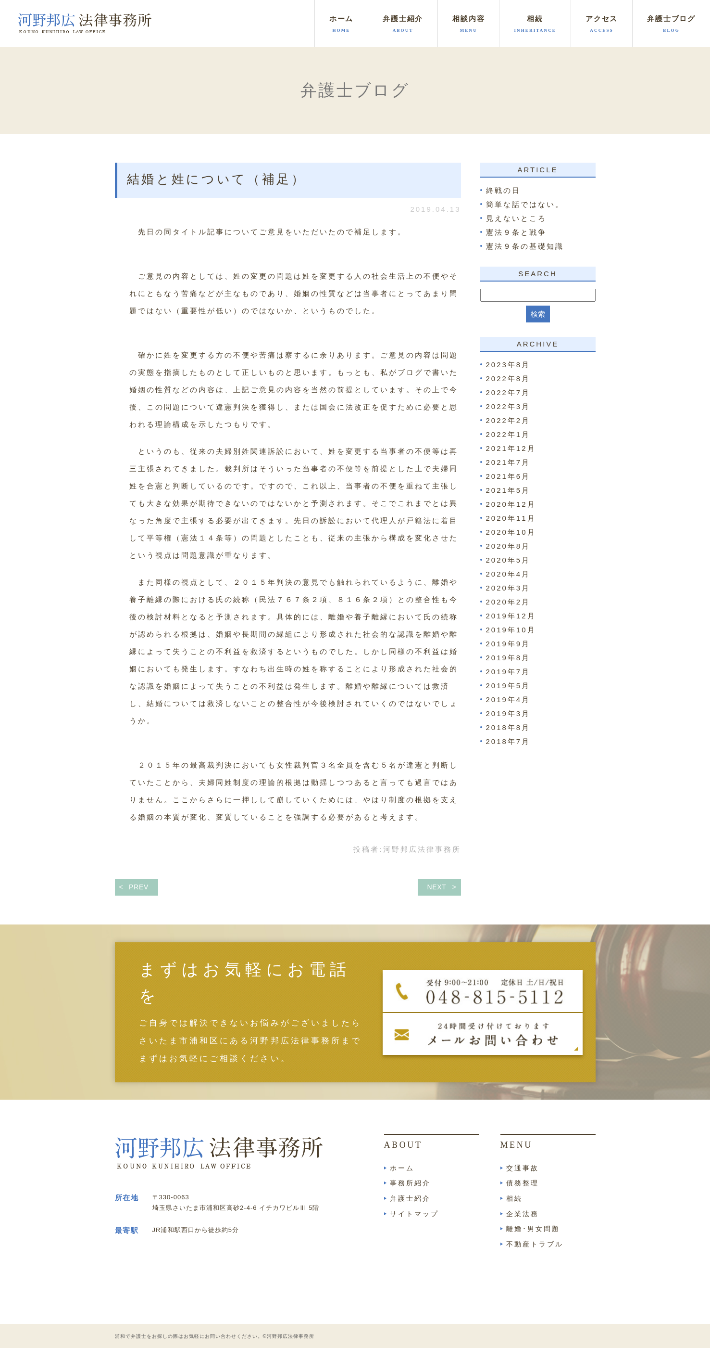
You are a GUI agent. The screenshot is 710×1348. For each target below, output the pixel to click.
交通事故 (522, 1168)
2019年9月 (508, 644)
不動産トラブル (534, 1244)
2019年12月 (511, 616)
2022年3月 (508, 406)
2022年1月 (508, 434)
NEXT (436, 887)
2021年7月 (508, 462)
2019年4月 (508, 699)
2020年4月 (508, 574)
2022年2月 (508, 420)
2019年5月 (508, 685)
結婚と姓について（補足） (216, 179)
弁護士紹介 (410, 1198)
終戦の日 (503, 190)
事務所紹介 (410, 1183)
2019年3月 (508, 713)
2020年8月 (508, 546)
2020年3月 (508, 588)
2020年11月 (511, 518)
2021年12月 (511, 448)
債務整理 (522, 1183)
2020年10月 (511, 532)
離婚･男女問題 (533, 1228)
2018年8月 (508, 727)
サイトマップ (414, 1214)
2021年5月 (508, 490)
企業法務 (522, 1214)
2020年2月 (508, 602)
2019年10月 (511, 630)
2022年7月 (508, 392)
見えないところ (516, 218)
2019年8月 (508, 658)
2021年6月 (508, 476)
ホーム (402, 1168)
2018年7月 (508, 741)
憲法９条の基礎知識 (525, 246)
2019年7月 (508, 672)
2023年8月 (508, 364)
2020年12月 (511, 504)
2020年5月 (508, 560)
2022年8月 (508, 378)
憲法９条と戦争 (516, 232)
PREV (139, 887)
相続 (514, 1198)
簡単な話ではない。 (525, 204)
